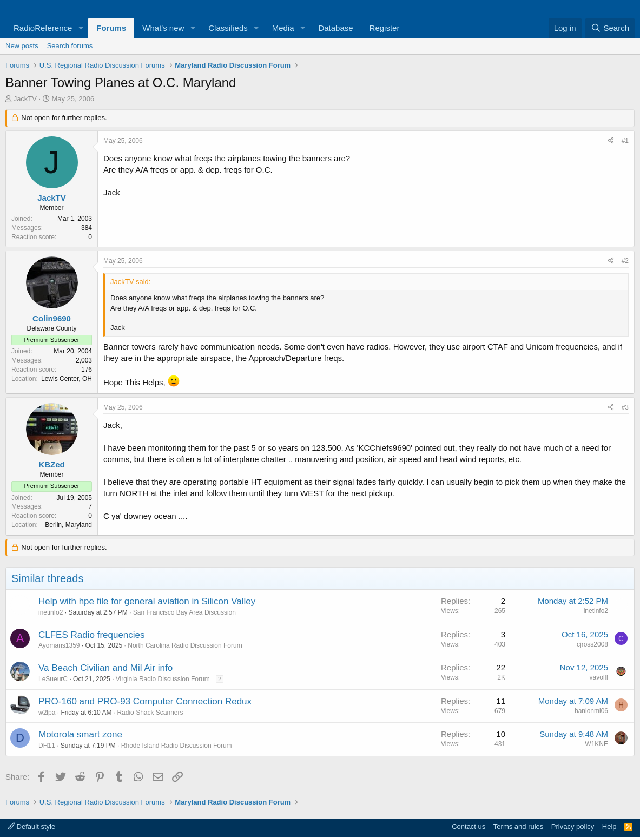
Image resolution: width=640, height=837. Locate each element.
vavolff (599, 677)
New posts (21, 46)
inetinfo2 (50, 612)
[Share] (611, 141)
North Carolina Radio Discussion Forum (185, 645)
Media (283, 27)
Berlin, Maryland (68, 525)
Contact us (468, 826)
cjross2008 (592, 644)
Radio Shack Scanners (150, 712)
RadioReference (43, 27)
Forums (111, 27)
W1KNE (596, 744)
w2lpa (46, 712)
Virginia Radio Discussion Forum (163, 679)
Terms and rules (518, 826)
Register (385, 27)
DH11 (46, 745)
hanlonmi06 (591, 711)
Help (609, 826)
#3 (625, 407)
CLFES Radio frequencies (91, 635)
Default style (31, 826)
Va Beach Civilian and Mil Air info (105, 668)
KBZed (51, 464)
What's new (163, 27)
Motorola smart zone (80, 734)
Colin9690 (51, 318)
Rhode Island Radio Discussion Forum (176, 745)
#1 (625, 140)
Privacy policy (572, 826)
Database (335, 27)
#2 (625, 261)
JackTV (25, 99)
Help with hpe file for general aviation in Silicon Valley (146, 601)
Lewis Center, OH (66, 379)
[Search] (610, 28)
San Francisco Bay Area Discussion (184, 612)
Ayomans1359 (59, 645)
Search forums (70, 46)
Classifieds (228, 27)
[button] (80, 28)
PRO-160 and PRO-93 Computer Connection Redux (145, 701)
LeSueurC (53, 679)
